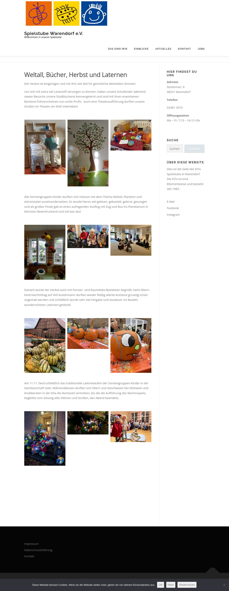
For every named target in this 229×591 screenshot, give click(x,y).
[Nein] (224, 585)
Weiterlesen (187, 585)
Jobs (201, 48)
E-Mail (170, 201)
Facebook (173, 208)
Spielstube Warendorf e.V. (53, 33)
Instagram (173, 214)
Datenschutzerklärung (38, 550)
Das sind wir (117, 48)
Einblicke (141, 48)
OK (161, 585)
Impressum (31, 544)
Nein (171, 585)
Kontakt (184, 48)
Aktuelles (163, 48)
